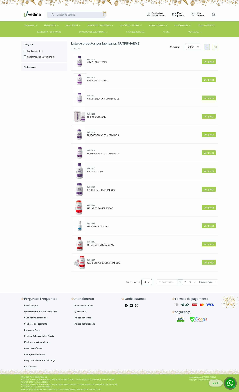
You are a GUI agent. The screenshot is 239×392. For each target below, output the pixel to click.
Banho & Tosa (74, 25)
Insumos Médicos (158, 25)
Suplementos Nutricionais (40, 57)
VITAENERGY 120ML (97, 62)
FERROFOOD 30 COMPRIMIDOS (103, 135)
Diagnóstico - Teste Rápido (49, 31)
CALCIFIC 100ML (95, 171)
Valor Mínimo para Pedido (36, 317)
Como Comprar (31, 305)
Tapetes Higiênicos (206, 25)
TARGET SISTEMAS (209, 377)
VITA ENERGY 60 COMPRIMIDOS (103, 98)
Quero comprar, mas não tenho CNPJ (40, 311)
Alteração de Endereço (34, 354)
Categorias (28, 44)
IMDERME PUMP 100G (98, 226)
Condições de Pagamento (35, 323)
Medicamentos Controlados (36, 342)
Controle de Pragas (135, 31)
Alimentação (52, 25)
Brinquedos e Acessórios (100, 25)
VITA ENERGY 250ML (97, 80)
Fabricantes (195, 31)
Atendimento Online (84, 305)
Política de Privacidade (85, 323)
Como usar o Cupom (33, 348)
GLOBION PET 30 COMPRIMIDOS (103, 262)
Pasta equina (30, 67)
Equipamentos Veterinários (93, 31)
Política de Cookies (83, 317)
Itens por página (133, 282)
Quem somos (81, 311)
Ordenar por (175, 46)
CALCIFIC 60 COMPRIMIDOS (101, 189)
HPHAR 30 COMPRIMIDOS (100, 208)
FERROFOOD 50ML (96, 116)
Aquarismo (31, 25)
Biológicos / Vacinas (131, 25)
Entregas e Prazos (32, 329)
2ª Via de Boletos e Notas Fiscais (39, 336)
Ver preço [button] (209, 61)
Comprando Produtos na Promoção (40, 360)
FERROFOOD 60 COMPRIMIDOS (103, 153)
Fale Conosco (30, 366)
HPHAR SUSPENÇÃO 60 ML (100, 244)
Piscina (166, 31)
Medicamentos (183, 25)
